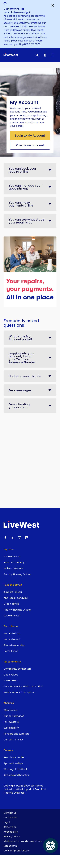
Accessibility (11, 831)
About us (9, 703)
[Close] (52, 5)
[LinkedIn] (26, 538)
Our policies (10, 817)
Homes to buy (12, 633)
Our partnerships (13, 739)
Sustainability (11, 728)
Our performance (14, 716)
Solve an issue (12, 556)
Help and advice (13, 585)
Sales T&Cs (10, 827)
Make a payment (13, 568)
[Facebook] (5, 538)
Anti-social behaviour (16, 598)
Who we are (10, 710)
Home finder (11, 651)
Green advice (11, 604)
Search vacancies (14, 757)
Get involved (11, 674)
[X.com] (12, 538)
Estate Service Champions (19, 692)
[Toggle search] (36, 55)
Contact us (10, 813)
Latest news (10, 846)
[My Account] (44, 55)
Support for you (13, 592)
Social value (10, 680)
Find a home (11, 626)
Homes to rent (12, 639)
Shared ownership (14, 645)
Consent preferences (16, 850)
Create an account (30, 145)
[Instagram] (19, 538)
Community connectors (17, 668)
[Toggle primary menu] (52, 55)
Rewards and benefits (16, 775)
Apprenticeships (13, 763)
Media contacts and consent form (23, 841)
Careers (8, 750)
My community (12, 661)
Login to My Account (30, 135)
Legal (7, 822)
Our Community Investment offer (23, 686)
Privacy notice (12, 836)
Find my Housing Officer (17, 574)
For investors (11, 722)
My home (9, 549)
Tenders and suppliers (16, 733)
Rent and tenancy (14, 562)
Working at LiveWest (15, 769)
